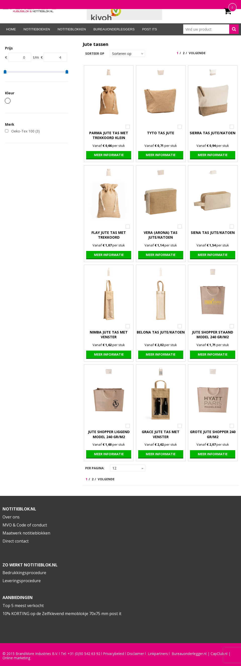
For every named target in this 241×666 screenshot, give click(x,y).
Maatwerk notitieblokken (26, 533)
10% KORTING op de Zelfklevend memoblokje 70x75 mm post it (62, 613)
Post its (149, 29)
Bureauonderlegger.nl (189, 654)
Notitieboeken (37, 29)
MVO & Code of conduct (25, 525)
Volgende (197, 53)
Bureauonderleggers (114, 29)
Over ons (11, 517)
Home (11, 29)
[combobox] (211, 29)
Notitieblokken (72, 29)
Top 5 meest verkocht (23, 605)
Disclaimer (135, 654)
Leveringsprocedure (22, 580)
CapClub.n (219, 654)
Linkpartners (158, 654)
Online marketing (16, 658)
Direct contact (16, 541)
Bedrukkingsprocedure (24, 572)
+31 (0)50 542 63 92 (84, 654)
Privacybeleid (113, 654)
